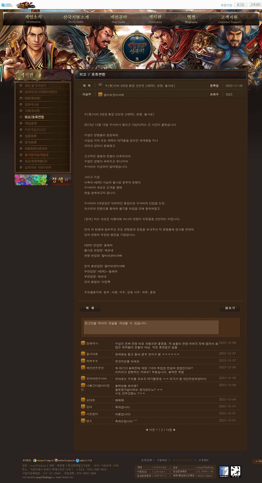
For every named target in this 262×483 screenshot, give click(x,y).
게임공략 (42, 124)
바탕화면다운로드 (42, 149)
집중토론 (42, 136)
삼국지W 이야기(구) (42, 168)
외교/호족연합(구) (42, 161)
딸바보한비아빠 (114, 95)
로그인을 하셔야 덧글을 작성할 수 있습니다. (151, 327)
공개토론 (42, 142)
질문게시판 (42, 105)
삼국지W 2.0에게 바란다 (42, 92)
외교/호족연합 (42, 117)
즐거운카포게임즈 (42, 155)
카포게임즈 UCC (42, 130)
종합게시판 (42, 86)
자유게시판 (42, 98)
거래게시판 (42, 111)
